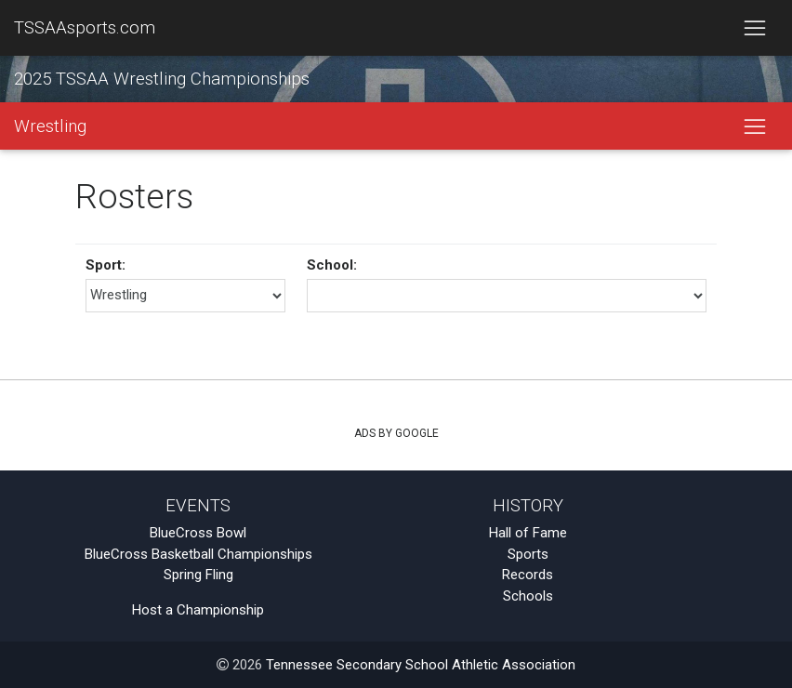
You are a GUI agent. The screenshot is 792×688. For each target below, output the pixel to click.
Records (527, 574)
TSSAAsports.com (84, 28)
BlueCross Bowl (198, 532)
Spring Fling (198, 574)
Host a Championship (198, 610)
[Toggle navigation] (754, 28)
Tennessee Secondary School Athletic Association (420, 664)
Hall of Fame (528, 532)
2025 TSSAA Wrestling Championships (162, 79)
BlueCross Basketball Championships (198, 554)
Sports (528, 554)
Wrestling (50, 126)
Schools (528, 596)
